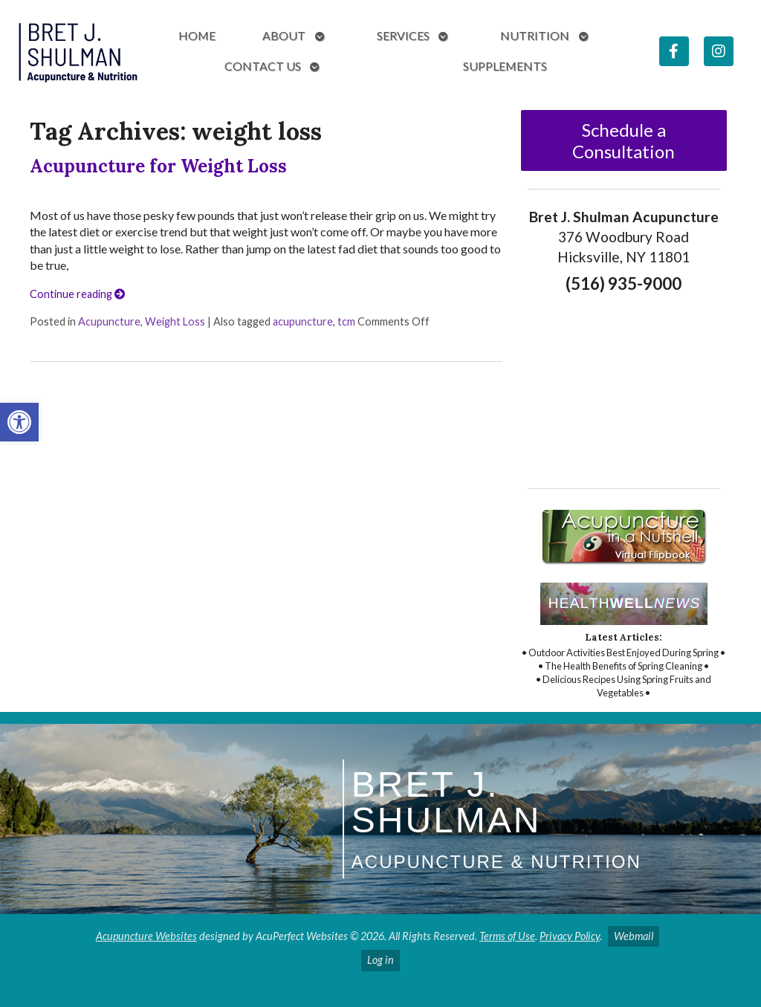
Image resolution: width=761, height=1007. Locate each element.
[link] (19, 422)
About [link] (283, 35)
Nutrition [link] (534, 35)
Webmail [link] (633, 936)
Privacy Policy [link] (570, 936)
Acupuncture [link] (109, 321)
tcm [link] (346, 321)
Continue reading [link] (77, 294)
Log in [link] (380, 959)
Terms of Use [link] (507, 936)
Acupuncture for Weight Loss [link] (158, 166)
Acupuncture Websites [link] (146, 936)
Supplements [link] (505, 66)
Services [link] (403, 35)
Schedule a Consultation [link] (623, 140)
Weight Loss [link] (175, 321)
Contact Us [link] (262, 66)
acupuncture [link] (303, 321)
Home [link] (197, 35)
